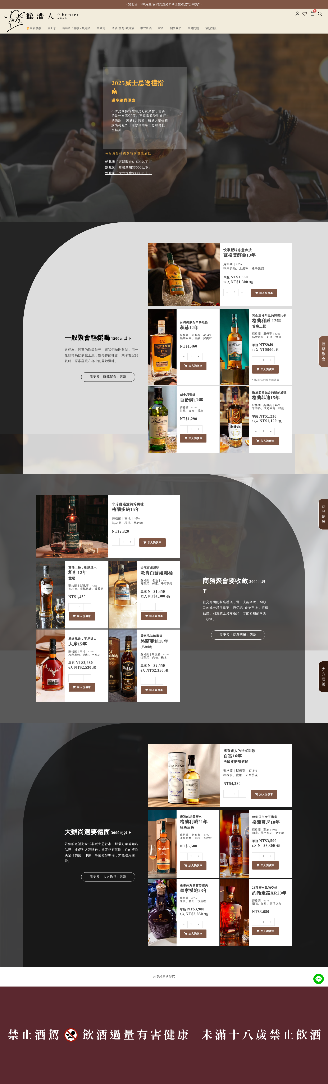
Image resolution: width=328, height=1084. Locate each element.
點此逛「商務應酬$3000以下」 (128, 167)
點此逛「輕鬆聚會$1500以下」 (128, 162)
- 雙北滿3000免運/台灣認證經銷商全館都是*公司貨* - (164, 4)
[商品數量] (234, 292)
